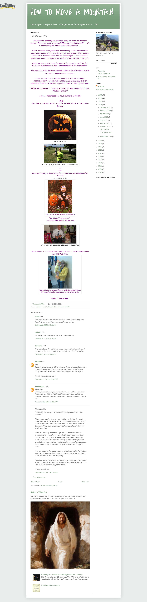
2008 (100, 95)
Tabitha (67, 307)
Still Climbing (104, 129)
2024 (100, 169)
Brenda (38, 361)
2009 (100, 98)
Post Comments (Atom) (49, 486)
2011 (100, 105)
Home (60, 482)
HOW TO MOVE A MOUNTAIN (72, 12)
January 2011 (105, 107)
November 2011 (106, 136)
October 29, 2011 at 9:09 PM (45, 325)
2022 (100, 166)
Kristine (101, 86)
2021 (100, 163)
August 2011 (105, 123)
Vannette (38, 346)
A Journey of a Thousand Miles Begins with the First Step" (62, 575)
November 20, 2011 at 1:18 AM (46, 472)
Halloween (49, 307)
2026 (100, 172)
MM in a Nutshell (104, 74)
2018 (100, 153)
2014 (100, 144)
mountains (61, 307)
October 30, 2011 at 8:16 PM (45, 338)
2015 (100, 147)
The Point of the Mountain (50, 585)
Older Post (85, 482)
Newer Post (35, 482)
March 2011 (104, 114)
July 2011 (104, 120)
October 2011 (105, 126)
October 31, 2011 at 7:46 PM (45, 354)
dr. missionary (40, 307)
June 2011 (104, 117)
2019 (100, 156)
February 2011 (105, 111)
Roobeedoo (39, 386)
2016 (100, 150)
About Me (101, 71)
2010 (100, 101)
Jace (55, 307)
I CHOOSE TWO (106, 132)
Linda (37, 316)
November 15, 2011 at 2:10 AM (46, 402)
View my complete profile (105, 89)
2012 (100, 140)
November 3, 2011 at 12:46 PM (46, 379)
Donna (37, 332)
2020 (100, 159)
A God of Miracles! (39, 492)
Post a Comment (39, 477)
